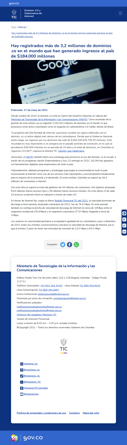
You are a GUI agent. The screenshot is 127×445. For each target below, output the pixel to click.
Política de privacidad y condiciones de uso (41, 413)
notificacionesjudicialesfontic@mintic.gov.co (39, 310)
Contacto (74, 413)
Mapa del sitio (91, 413)
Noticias (22, 27)
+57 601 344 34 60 (51, 285)
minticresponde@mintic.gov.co (53, 294)
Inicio (13, 27)
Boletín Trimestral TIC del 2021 (71, 200)
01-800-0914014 (90, 285)
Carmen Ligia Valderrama (71, 151)
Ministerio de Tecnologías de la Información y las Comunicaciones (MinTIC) (49, 119)
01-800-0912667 (49, 290)
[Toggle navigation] (120, 13)
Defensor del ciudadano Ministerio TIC (36, 314)
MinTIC (29, 157)
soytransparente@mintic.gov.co (69, 298)
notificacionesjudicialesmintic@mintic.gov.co (39, 307)
